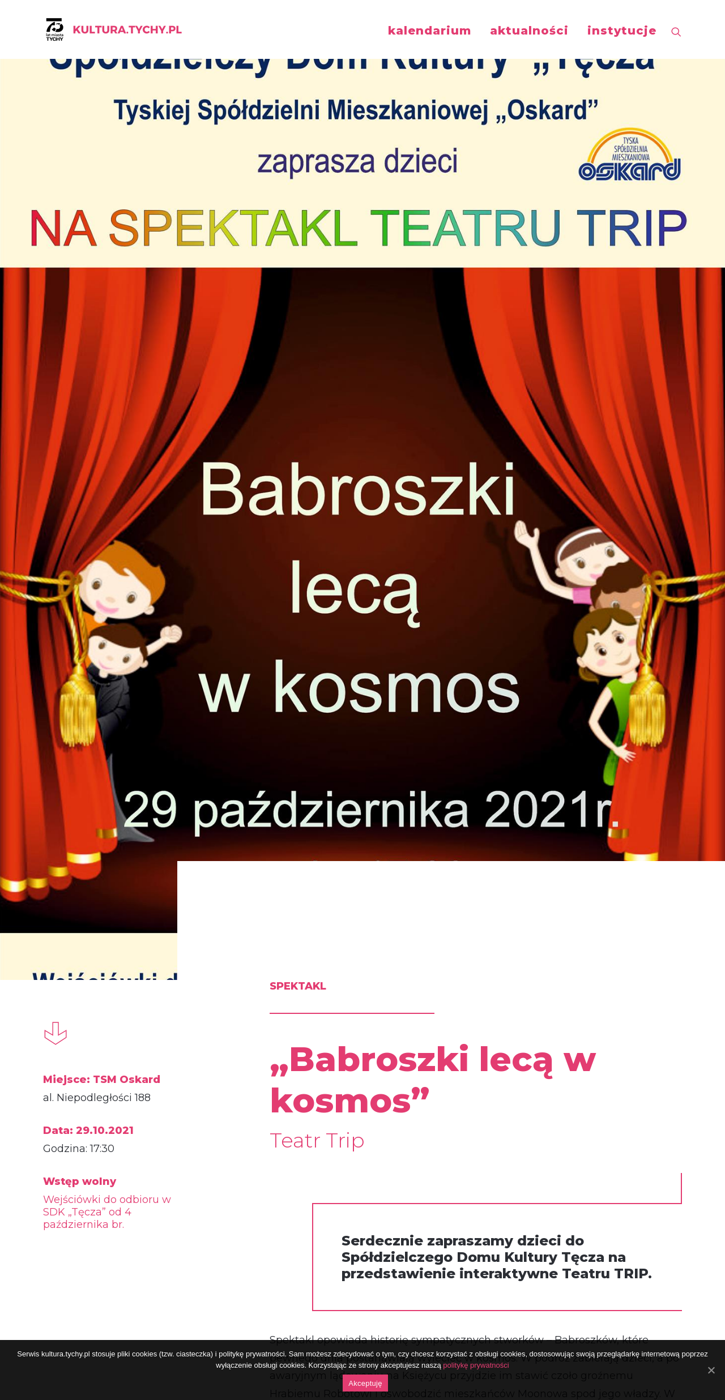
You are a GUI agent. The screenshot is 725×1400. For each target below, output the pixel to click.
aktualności (529, 30)
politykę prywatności (476, 1365)
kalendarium (429, 30)
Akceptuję (365, 1383)
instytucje (621, 30)
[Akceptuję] (711, 1370)
